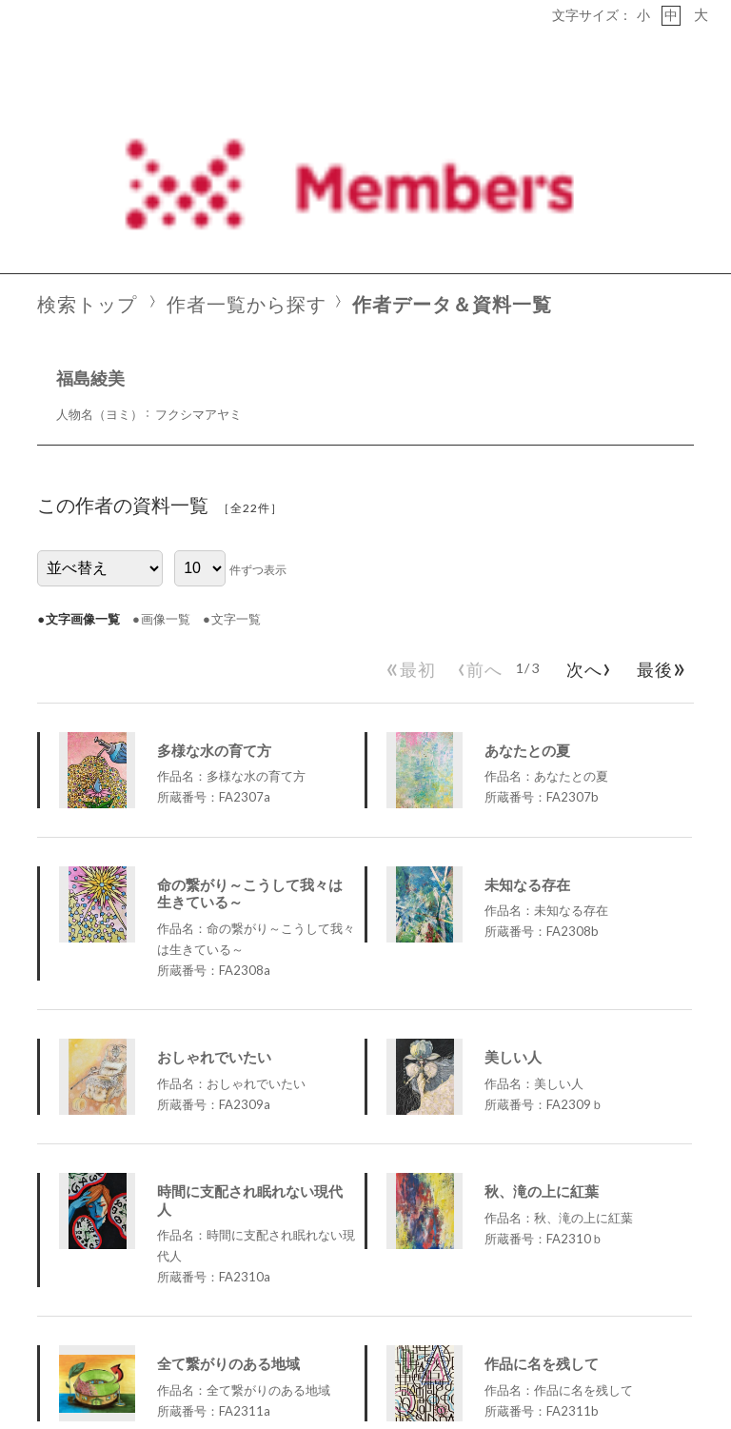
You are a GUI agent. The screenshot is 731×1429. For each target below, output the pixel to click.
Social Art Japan (666, 1372)
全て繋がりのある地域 (228, 1174)
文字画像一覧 (83, 429)
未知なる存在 (527, 695)
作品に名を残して (541, 1174)
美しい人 (513, 867)
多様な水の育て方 (214, 560)
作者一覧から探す (246, 116)
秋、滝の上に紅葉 (541, 1001)
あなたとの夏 (527, 560)
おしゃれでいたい (214, 867)
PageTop (676, 1315)
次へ (585, 477)
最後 (658, 477)
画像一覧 (165, 429)
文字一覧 (236, 429)
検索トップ (87, 116)
